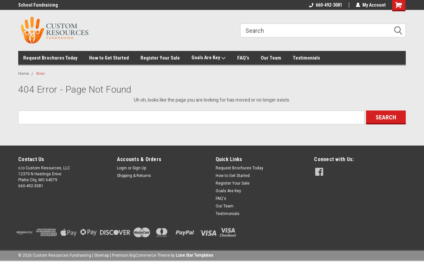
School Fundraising (38, 5)
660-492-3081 (325, 5)
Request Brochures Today (50, 58)
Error (40, 73)
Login (122, 168)
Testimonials (306, 58)
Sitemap (101, 255)
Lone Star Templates (194, 255)
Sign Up (139, 168)
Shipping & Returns (134, 175)
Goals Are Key (208, 58)
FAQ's (243, 58)
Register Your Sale (160, 58)
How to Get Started (109, 58)
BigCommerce (143, 255)
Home (23, 73)
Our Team (271, 58)
